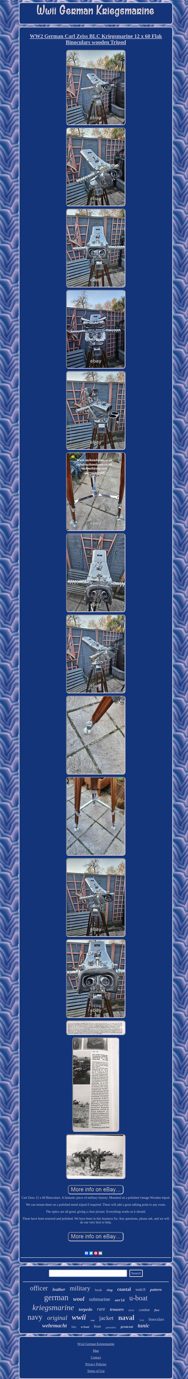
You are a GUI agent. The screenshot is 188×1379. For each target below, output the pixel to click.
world (120, 1300)
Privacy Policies (95, 1364)
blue (73, 1327)
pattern (156, 1289)
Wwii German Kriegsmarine (95, 1344)
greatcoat (127, 1327)
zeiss (131, 1310)
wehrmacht (54, 1326)
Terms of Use (96, 1371)
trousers (117, 1309)
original (57, 1317)
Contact (96, 1357)
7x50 (141, 1320)
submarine (99, 1299)
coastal (124, 1289)
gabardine (110, 1327)
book (98, 1290)
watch (140, 1289)
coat (93, 1320)
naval (126, 1317)
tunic (144, 1325)
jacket (106, 1318)
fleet (156, 1310)
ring (110, 1290)
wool (78, 1299)
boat (97, 1326)
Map (96, 1350)
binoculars (156, 1319)
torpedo (85, 1309)
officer (39, 1288)
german (56, 1297)
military (80, 1288)
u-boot (85, 1327)
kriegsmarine (53, 1307)
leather (58, 1289)
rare (101, 1309)
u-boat (138, 1298)
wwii (79, 1317)
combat (144, 1310)
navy (35, 1317)
